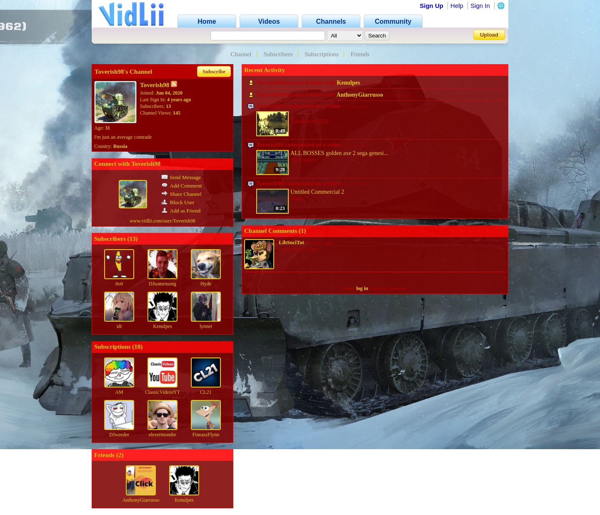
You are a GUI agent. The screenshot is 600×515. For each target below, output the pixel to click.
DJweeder (119, 435)
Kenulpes (162, 326)
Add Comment (181, 185)
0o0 (119, 284)
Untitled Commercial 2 (317, 192)
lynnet (206, 326)
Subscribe (213, 71)
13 (133, 238)
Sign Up (431, 5)
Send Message (181, 177)
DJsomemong (162, 284)
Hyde (205, 284)
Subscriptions (322, 54)
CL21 (205, 392)
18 (137, 346)
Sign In (480, 5)
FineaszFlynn (206, 435)
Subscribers (277, 54)
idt (119, 326)
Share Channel (181, 194)
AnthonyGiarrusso (141, 500)
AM (119, 392)
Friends (359, 54)
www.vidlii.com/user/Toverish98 (162, 221)
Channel (241, 54)
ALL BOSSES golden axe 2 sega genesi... (339, 153)
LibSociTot (291, 242)
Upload (489, 35)
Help (456, 5)
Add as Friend (181, 211)
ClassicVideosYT (162, 392)
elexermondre (162, 435)
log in (362, 288)
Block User (178, 202)
